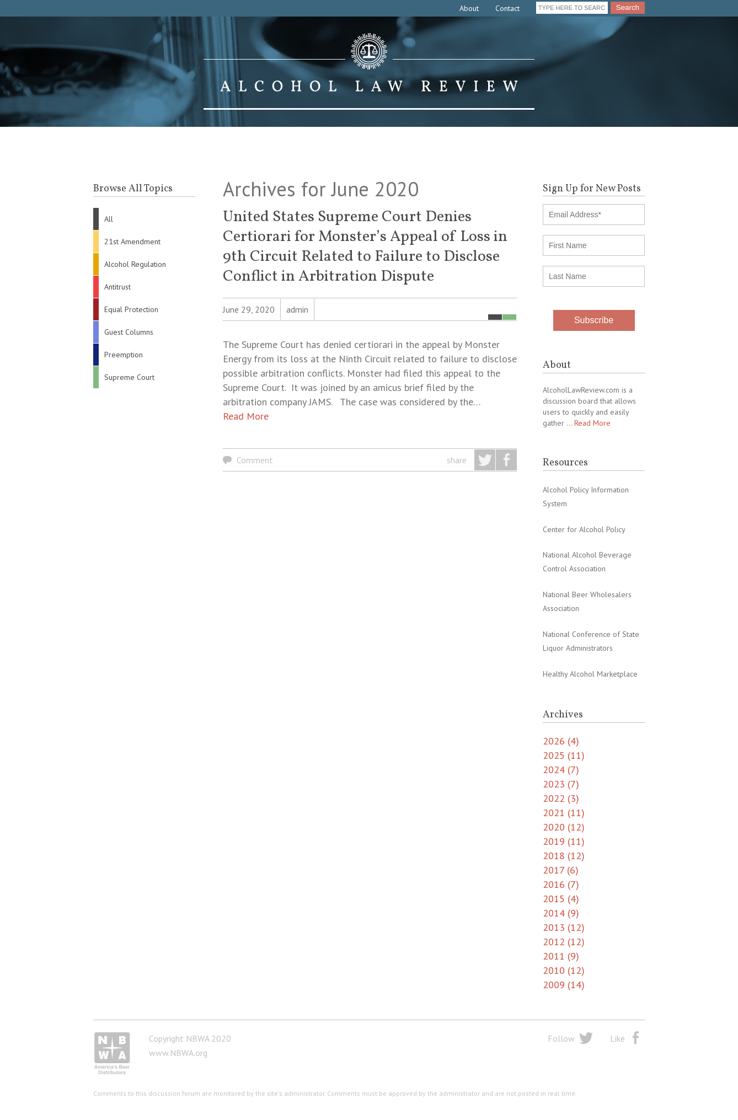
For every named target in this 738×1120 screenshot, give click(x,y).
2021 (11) (564, 812)
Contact (507, 8)
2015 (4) (561, 898)
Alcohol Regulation (135, 264)
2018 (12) (564, 855)
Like (617, 1038)
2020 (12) (564, 827)
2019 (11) (564, 841)
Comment (255, 459)
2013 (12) (564, 927)
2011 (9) (561, 956)
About (469, 8)
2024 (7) (561, 769)
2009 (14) (564, 984)
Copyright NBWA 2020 (190, 1038)
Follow (561, 1038)
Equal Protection (131, 309)
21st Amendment (132, 241)
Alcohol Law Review (369, 71)
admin (297, 309)
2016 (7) (561, 884)
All (108, 219)
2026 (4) (561, 741)
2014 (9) (561, 913)
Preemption (123, 355)
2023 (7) (561, 784)
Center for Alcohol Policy (584, 529)
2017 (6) (561, 870)
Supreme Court (129, 377)
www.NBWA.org (178, 1052)
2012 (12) (564, 941)
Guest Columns (128, 332)
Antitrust (117, 287)
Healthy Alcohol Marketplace (590, 674)
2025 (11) (564, 755)
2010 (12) (564, 970)
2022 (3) (561, 798)
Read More (246, 416)
